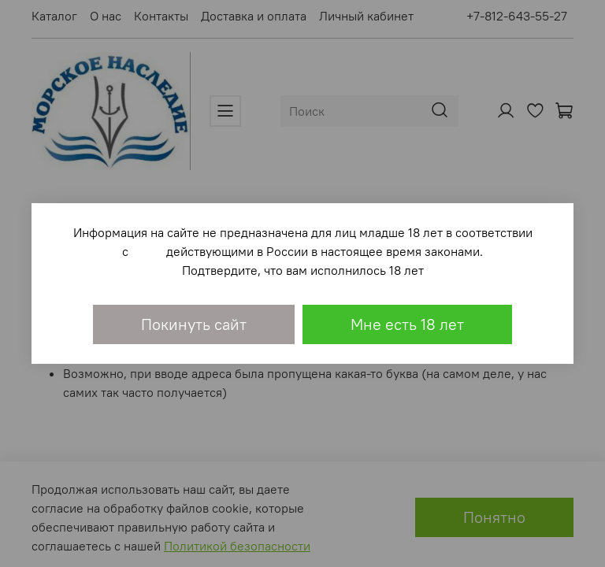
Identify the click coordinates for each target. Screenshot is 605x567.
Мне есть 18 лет (407, 324)
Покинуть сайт (194, 324)
